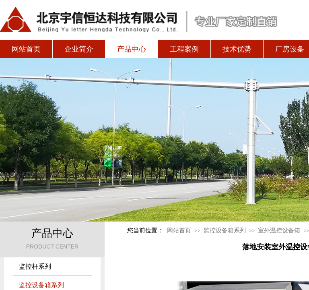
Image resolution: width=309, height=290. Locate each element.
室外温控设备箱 (279, 230)
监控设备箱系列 (225, 230)
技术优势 (236, 49)
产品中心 (131, 49)
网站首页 (26, 49)
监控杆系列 (35, 266)
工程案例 (184, 49)
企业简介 (78, 49)
